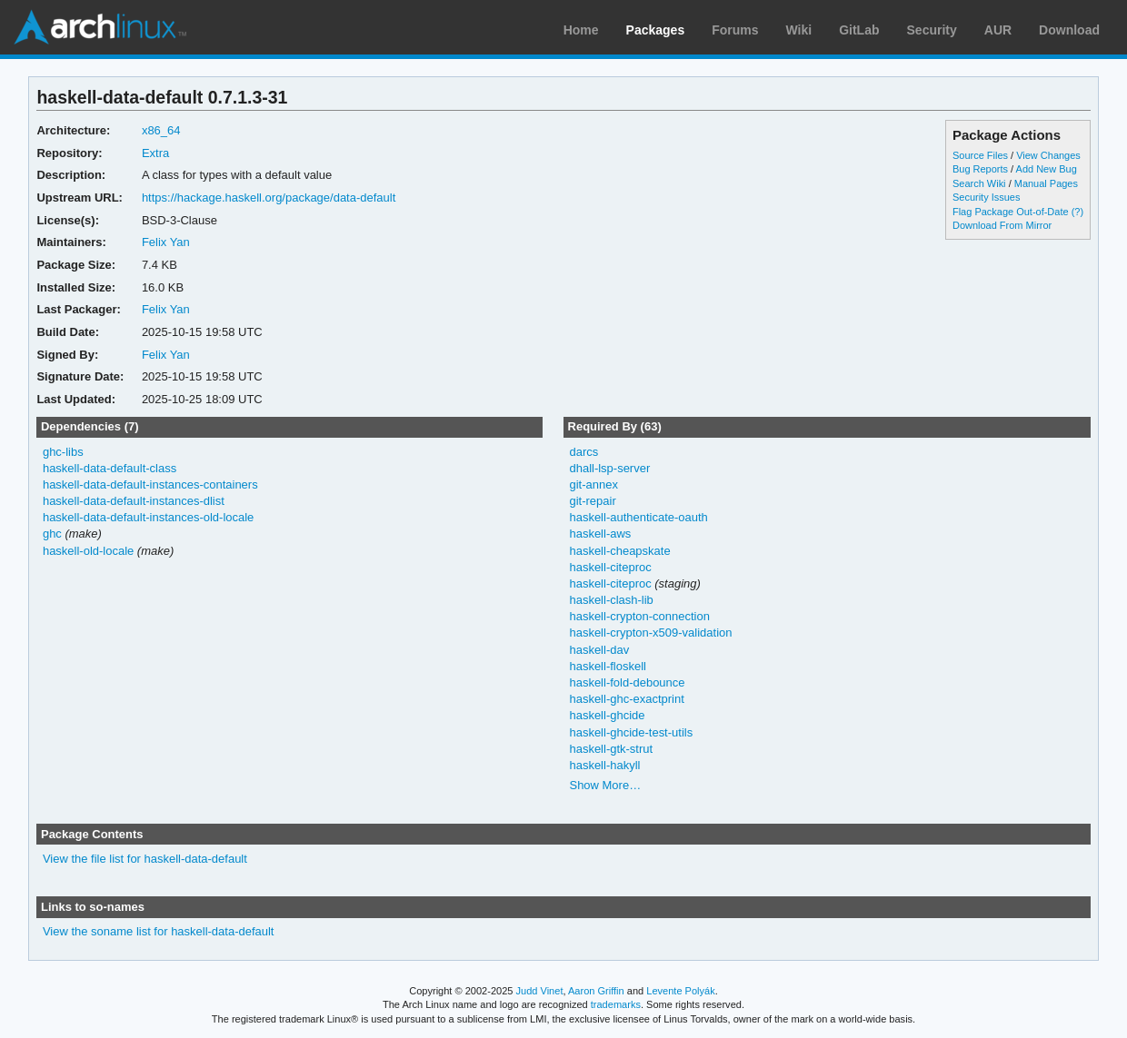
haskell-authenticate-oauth (638, 517)
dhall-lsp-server (609, 468)
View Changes (1048, 155)
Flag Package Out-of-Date (1010, 211)
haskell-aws (600, 533)
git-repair (592, 501)
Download (1069, 30)
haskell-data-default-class (109, 468)
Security (932, 30)
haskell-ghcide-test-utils (631, 732)
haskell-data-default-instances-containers (150, 484)
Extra (155, 153)
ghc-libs (63, 452)
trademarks (616, 1004)
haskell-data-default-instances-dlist (133, 501)
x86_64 (161, 130)
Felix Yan (166, 242)
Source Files (980, 155)
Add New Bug (1046, 168)
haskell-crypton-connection (639, 616)
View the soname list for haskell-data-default (158, 931)
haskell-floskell (607, 666)
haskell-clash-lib (611, 600)
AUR (998, 30)
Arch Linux (100, 27)
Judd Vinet (540, 990)
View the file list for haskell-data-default (145, 858)
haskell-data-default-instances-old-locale (148, 517)
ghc (52, 533)
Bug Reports (980, 168)
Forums (735, 30)
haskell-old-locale (88, 551)
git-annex (593, 484)
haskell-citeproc (610, 567)
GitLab (859, 30)
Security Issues (986, 197)
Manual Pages (1046, 183)
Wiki (799, 30)
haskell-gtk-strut (611, 749)
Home (581, 30)
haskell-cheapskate (619, 551)
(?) (1077, 211)
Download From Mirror (1002, 225)
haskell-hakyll (604, 765)
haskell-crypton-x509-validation (650, 632)
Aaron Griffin (596, 990)
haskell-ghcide (606, 715)
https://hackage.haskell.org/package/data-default (268, 197)
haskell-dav (599, 650)
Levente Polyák (680, 990)
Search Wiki (979, 183)
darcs (583, 452)
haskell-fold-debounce (626, 682)
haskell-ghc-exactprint (626, 699)
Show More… (605, 785)
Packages (655, 30)
